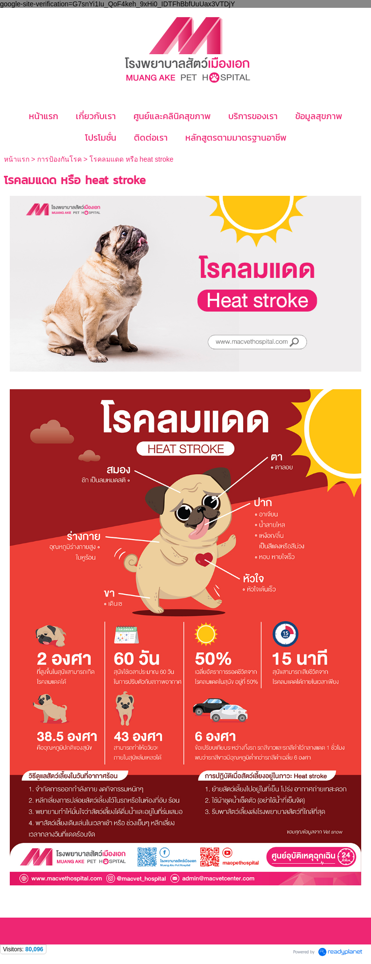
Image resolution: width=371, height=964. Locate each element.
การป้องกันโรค (59, 159)
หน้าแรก (17, 159)
